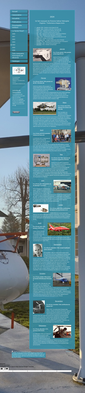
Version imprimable (18, 351)
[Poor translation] (6, 368)
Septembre (39, 40)
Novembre (39, 43)
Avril (37, 32)
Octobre (38, 41)
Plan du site (27, 351)
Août (37, 38)
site (15, 105)
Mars (37, 30)
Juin (37, 35)
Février (38, 29)
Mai (37, 33)
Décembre (39, 44)
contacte (21, 99)
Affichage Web (69, 351)
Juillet (38, 37)
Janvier (38, 27)
